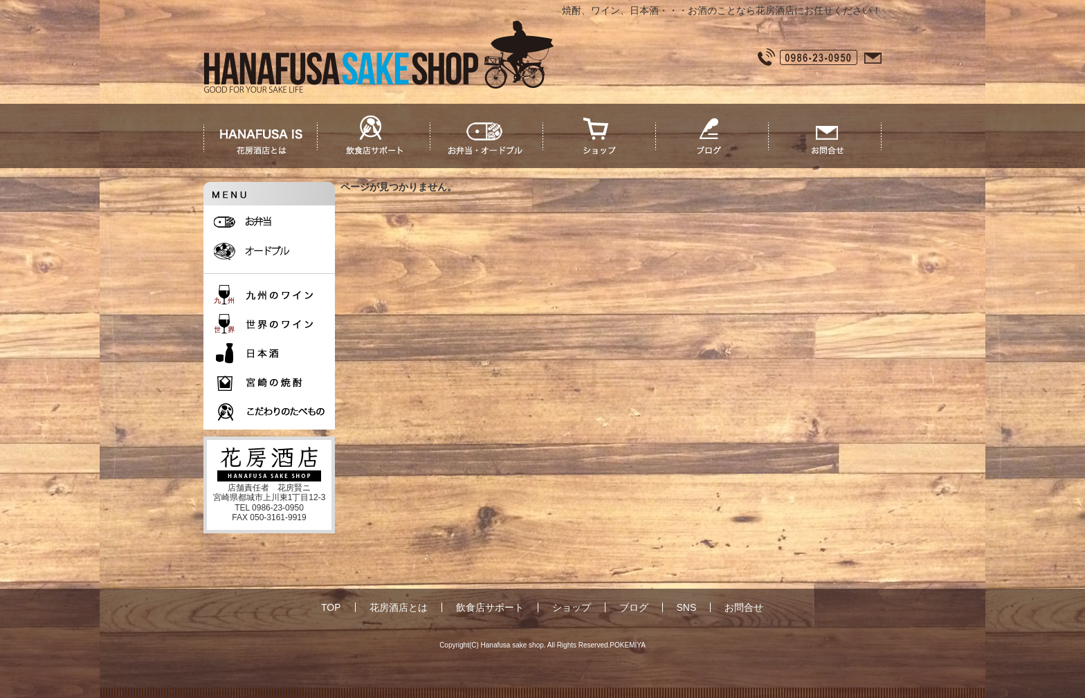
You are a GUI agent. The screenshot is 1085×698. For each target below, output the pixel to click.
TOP (331, 607)
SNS (687, 607)
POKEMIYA (628, 645)
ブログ (633, 607)
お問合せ (743, 607)
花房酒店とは (399, 607)
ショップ (571, 607)
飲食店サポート (490, 607)
